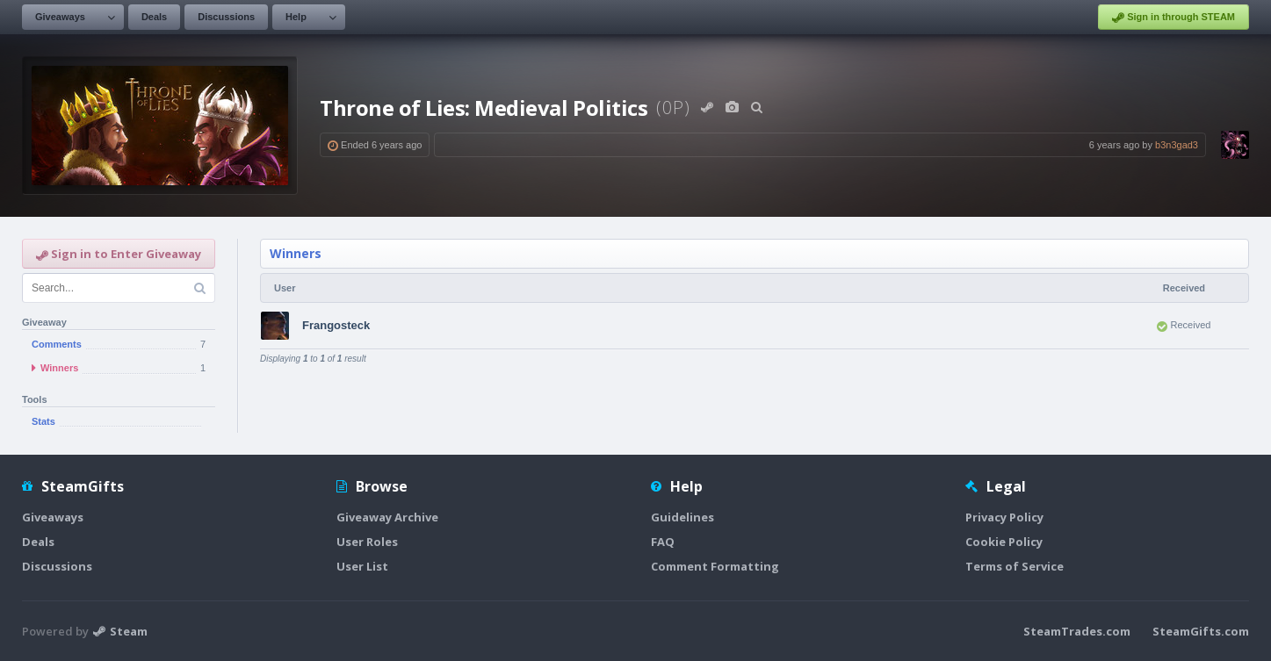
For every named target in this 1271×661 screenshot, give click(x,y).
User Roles (367, 542)
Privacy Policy (1004, 517)
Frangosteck (336, 325)
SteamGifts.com (1200, 631)
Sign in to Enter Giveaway (118, 254)
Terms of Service (1014, 566)
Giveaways (60, 16)
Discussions (226, 16)
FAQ (663, 542)
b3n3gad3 (1176, 145)
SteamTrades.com (1076, 631)
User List (362, 566)
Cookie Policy (1004, 542)
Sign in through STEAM (1173, 17)
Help (296, 16)
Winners (295, 253)
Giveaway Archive (387, 517)
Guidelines (682, 517)
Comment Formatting (715, 566)
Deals (154, 16)
